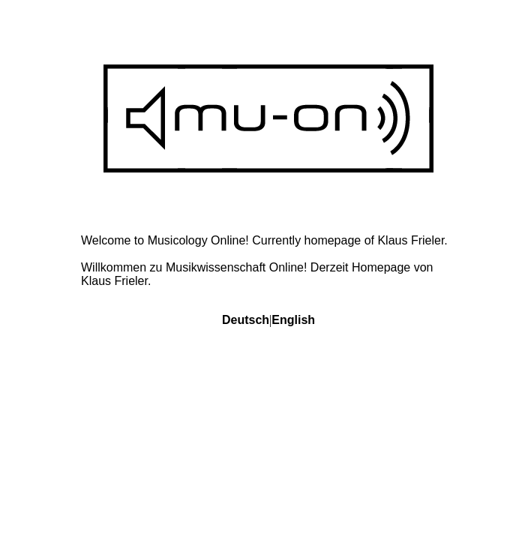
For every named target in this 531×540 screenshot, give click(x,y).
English (293, 320)
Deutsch (245, 320)
